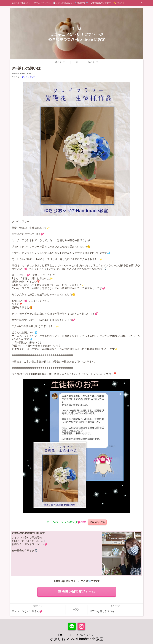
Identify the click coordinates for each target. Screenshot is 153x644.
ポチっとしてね (97, 522)
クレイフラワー (28, 77)
